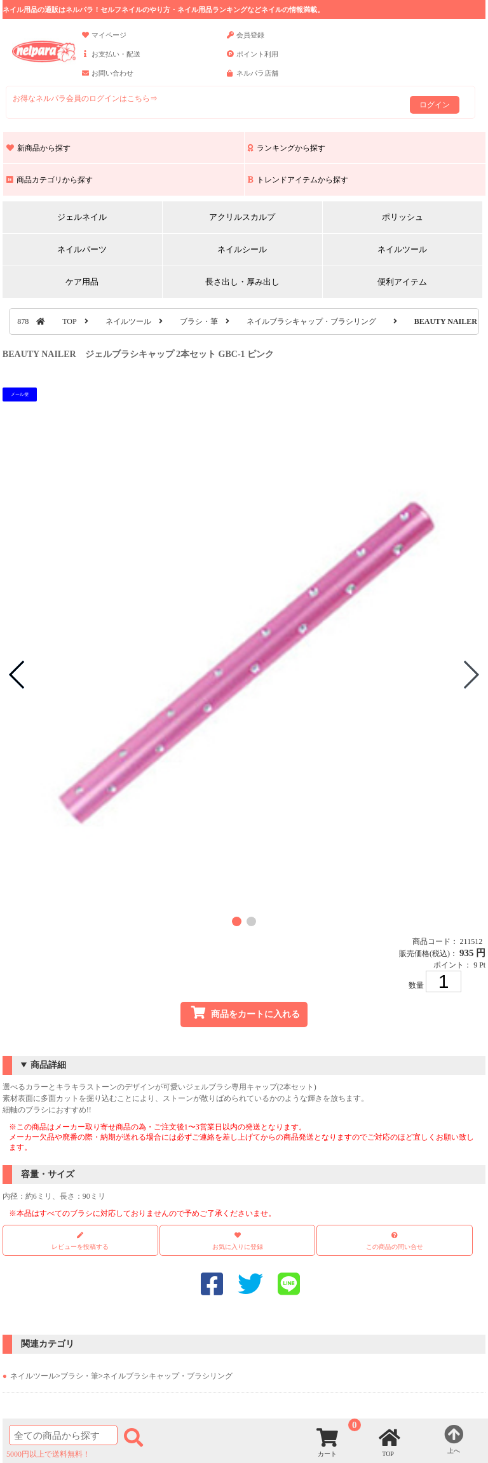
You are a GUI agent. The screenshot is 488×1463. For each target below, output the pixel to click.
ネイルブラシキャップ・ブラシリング (311, 321)
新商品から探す (38, 148)
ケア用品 (81, 282)
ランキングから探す (286, 148)
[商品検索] (63, 1435)
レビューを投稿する (80, 1241)
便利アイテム (402, 282)
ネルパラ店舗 (252, 78)
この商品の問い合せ (394, 1246)
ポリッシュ (402, 217)
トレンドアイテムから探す (298, 179)
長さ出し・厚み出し (242, 282)
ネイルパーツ (82, 249)
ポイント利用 (252, 59)
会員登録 (245, 40)
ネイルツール (402, 249)
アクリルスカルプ (242, 217)
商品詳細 (48, 1065)
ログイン (434, 104)
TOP (69, 321)
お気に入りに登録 (237, 1246)
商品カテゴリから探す (49, 179)
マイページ (104, 40)
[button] (236, 921)
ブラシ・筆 (199, 321)
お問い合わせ (107, 78)
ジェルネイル (82, 217)
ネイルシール (242, 249)
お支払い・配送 (111, 59)
